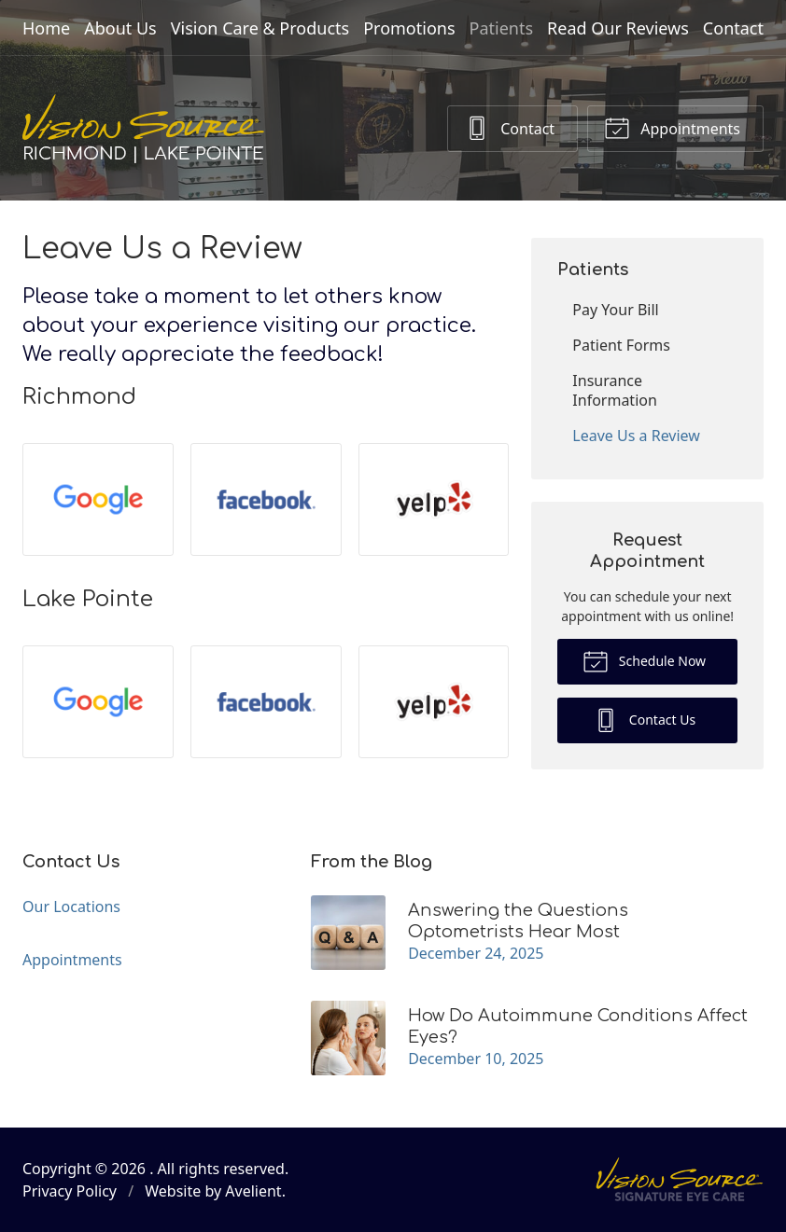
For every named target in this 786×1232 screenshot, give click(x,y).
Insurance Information (614, 390)
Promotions (409, 28)
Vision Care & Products (260, 28)
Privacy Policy (69, 1191)
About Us (120, 28)
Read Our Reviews (618, 28)
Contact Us (644, 719)
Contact (733, 28)
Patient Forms (621, 345)
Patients (502, 28)
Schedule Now (644, 660)
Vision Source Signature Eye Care (680, 1179)
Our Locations (71, 906)
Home (46, 28)
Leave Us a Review (636, 435)
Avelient (253, 1191)
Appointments (672, 127)
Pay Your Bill (615, 309)
